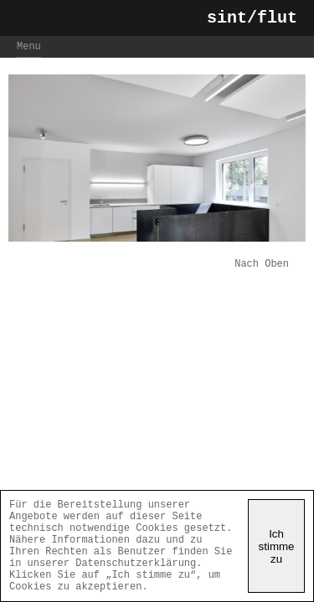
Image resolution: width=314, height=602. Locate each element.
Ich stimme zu (277, 536)
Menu (29, 51)
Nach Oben (261, 271)
